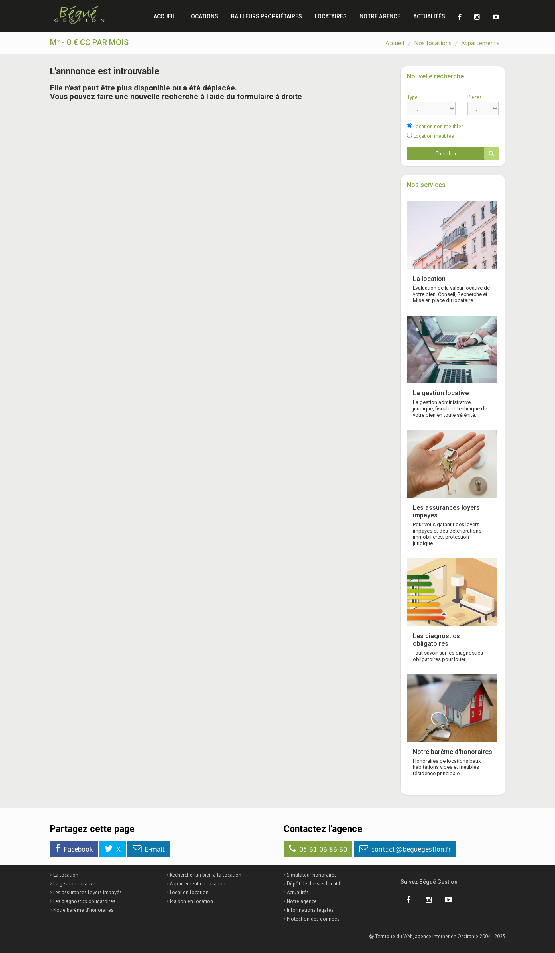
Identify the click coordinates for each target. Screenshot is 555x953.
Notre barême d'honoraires (452, 752)
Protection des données (313, 918)
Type (412, 97)
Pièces (474, 97)
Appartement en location (197, 883)
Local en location (189, 892)
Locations (203, 16)
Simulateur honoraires (312, 874)
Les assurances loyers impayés (87, 892)
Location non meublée (439, 126)
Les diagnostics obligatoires (436, 639)
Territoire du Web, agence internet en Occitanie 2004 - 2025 (437, 936)
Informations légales (310, 910)
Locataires (331, 16)
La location (429, 279)
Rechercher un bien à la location (205, 874)
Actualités (429, 16)
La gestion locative (441, 393)
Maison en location (191, 901)
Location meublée (434, 136)
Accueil (164, 16)
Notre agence (380, 16)
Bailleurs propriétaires (266, 16)
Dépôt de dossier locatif (313, 883)
